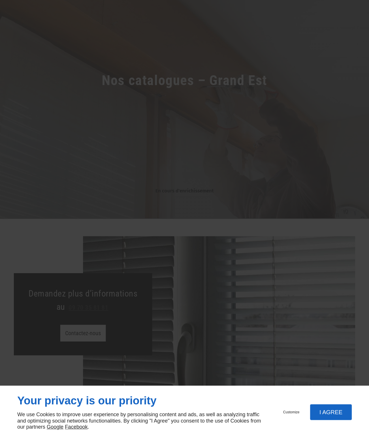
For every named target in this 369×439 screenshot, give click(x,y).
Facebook (76, 427)
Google (55, 427)
